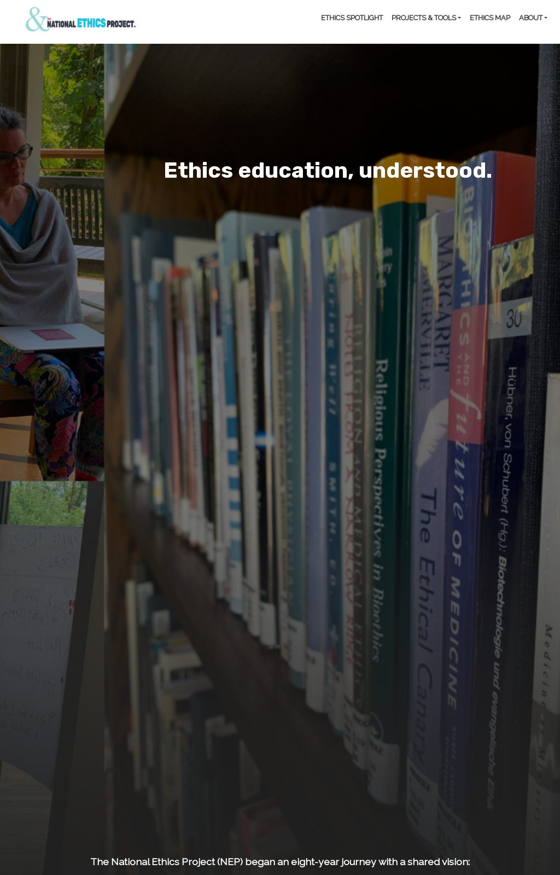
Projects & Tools (424, 18)
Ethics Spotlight (352, 18)
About (530, 18)
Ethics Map (490, 18)
